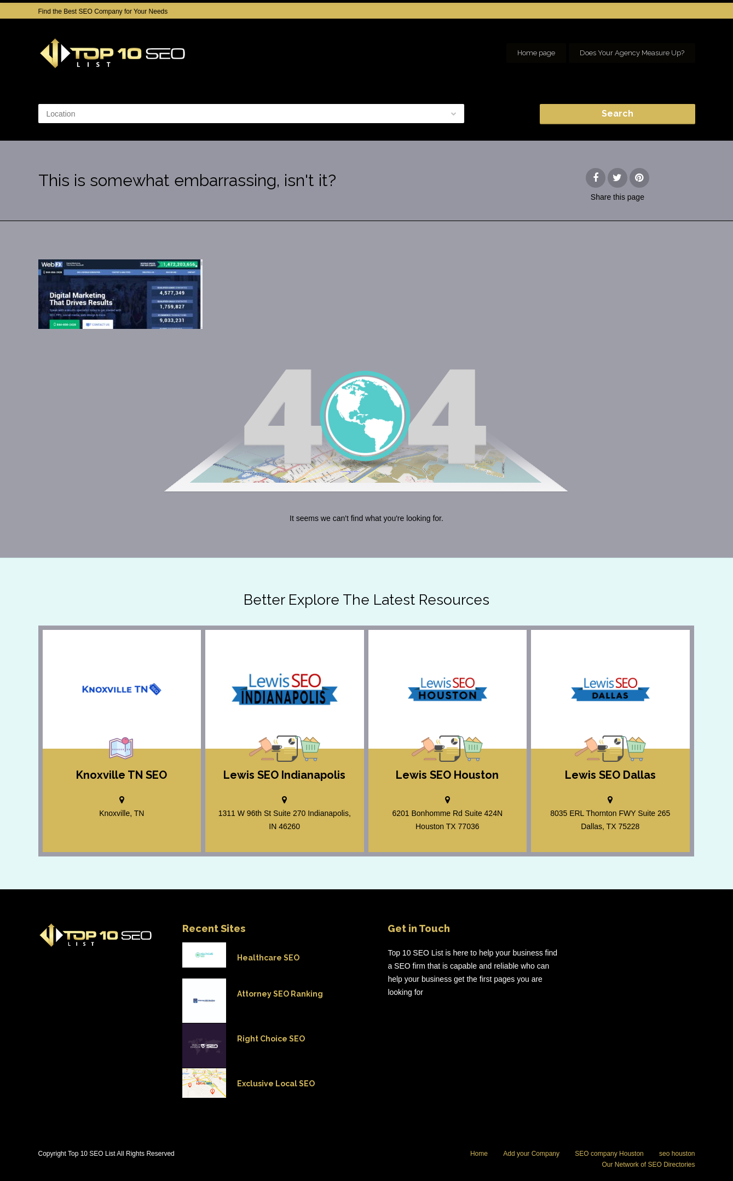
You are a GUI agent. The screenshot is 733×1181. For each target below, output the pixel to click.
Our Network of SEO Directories (648, 1164)
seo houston (677, 1153)
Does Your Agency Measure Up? (632, 53)
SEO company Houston (609, 1153)
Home (479, 1153)
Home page (536, 53)
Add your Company (531, 1153)
